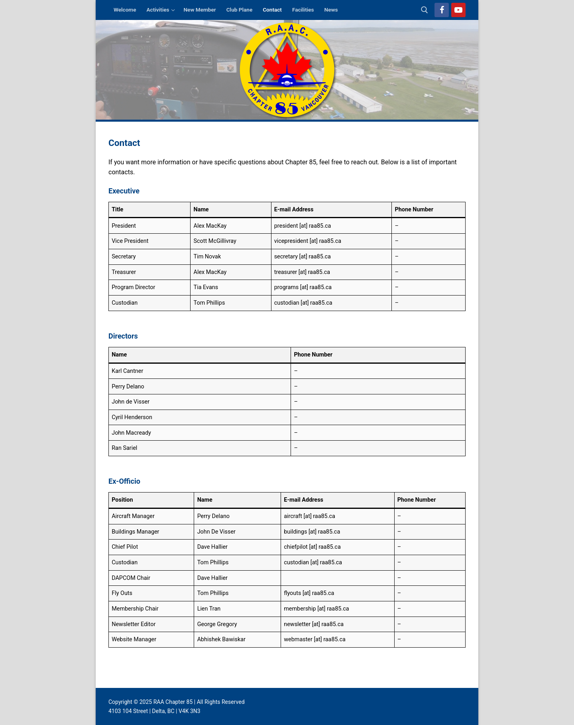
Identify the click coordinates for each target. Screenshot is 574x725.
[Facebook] (441, 10)
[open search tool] (424, 10)
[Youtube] (458, 10)
